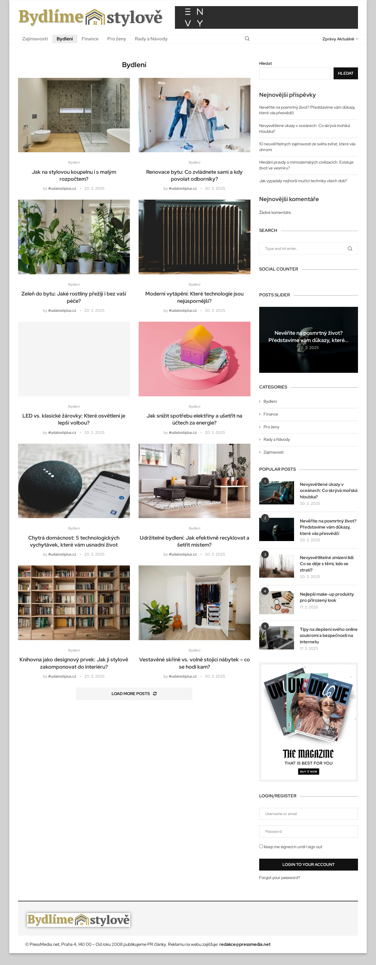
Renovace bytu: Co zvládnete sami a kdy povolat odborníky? (194, 176)
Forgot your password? (279, 889)
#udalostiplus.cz (62, 189)
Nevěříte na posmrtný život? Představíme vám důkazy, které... (308, 336)
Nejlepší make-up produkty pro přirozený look (325, 609)
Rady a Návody (151, 39)
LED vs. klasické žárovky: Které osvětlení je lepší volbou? (73, 421)
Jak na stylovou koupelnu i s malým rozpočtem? (74, 176)
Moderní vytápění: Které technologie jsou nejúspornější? (194, 298)
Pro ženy (116, 39)
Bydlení (65, 39)
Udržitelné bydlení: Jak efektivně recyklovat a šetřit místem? (194, 544)
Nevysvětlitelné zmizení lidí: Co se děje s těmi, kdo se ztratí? (327, 572)
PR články (156, 956)
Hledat (265, 63)
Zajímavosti (35, 39)
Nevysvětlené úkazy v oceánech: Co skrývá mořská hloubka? (323, 490)
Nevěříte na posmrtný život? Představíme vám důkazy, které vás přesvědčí (326, 531)
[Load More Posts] (134, 697)
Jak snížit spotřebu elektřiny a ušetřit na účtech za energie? (194, 421)
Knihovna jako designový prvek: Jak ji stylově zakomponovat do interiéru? (73, 666)
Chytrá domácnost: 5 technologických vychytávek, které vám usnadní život (73, 544)
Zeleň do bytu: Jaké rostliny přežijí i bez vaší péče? (74, 298)
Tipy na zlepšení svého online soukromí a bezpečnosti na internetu (327, 646)
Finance (90, 39)
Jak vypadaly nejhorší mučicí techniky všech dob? (303, 180)
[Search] (247, 39)
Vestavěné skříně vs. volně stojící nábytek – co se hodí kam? (194, 666)
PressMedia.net (44, 956)
